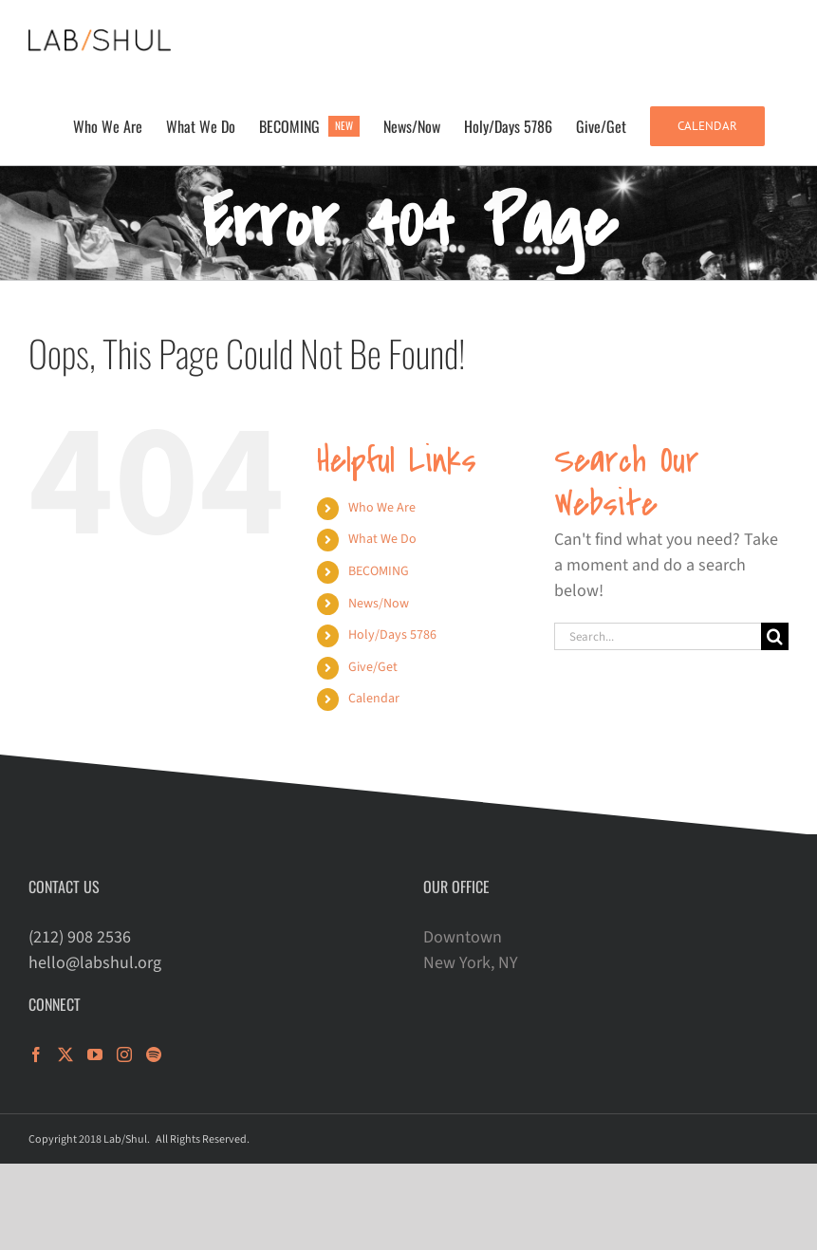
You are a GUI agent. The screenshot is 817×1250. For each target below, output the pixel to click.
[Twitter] (65, 1054)
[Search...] (657, 636)
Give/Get (373, 667)
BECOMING (378, 571)
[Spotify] (153, 1054)
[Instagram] (124, 1054)
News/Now (378, 603)
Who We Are (382, 507)
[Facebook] (36, 1054)
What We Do (382, 539)
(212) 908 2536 (79, 937)
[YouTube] (94, 1054)
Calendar (373, 698)
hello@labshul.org (94, 963)
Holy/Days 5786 (392, 634)
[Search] (775, 636)
